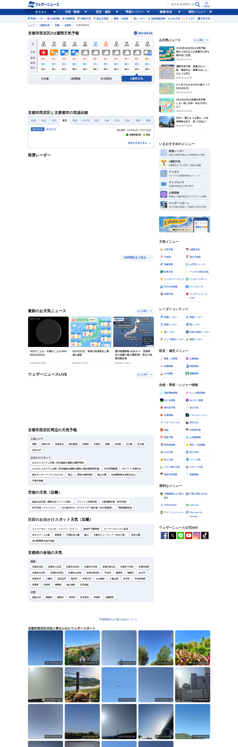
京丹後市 (84, 657)
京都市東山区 (109, 627)
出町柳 (117, 504)
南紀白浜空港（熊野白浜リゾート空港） (52, 562)
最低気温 (51, 129)
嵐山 (70, 535)
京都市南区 (143, 627)
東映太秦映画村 (85, 535)
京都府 (67, 25)
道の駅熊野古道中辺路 (43, 601)
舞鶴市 (49, 657)
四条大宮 (45, 504)
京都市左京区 (72, 627)
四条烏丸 (59, 504)
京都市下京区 (127, 627)
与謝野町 (109, 657)
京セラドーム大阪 (41, 595)
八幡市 (49, 639)
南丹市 (74, 639)
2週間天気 (45, 25)
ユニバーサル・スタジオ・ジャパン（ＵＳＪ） (55, 589)
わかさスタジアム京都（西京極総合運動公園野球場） (58, 523)
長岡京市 (36, 639)
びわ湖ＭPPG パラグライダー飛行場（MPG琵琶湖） (87, 568)
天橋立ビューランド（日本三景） (110, 595)
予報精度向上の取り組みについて (118, 679)
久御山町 (114, 639)
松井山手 (36, 510)
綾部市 (60, 657)
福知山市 (36, 657)
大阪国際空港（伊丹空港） (115, 562)
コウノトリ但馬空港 (87, 562)
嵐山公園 (101, 535)
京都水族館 (37, 541)
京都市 (97, 504)
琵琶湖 (58, 595)
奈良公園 (135, 595)
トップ (31, 25)
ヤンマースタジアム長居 (116, 589)
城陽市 (130, 633)
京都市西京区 (93, 633)
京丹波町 (84, 645)
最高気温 (38, 129)
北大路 (129, 504)
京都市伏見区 (57, 633)
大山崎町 (100, 639)
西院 (34, 504)
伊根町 (97, 657)
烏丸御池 (73, 504)
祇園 (107, 504)
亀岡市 (119, 633)
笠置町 (35, 645)
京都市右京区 (38, 633)
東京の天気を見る (139, 203)
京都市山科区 (75, 633)
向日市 (142, 633)
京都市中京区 (90, 627)
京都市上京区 (54, 627)
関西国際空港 (125, 568)
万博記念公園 (72, 595)
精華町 (58, 645)
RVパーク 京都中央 (131, 529)
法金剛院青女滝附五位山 (123, 535)
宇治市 (107, 633)
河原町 (85, 504)
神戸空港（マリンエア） (44, 568)
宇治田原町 (140, 639)
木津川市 (86, 639)
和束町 (47, 645)
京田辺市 (61, 639)
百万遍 (140, 504)
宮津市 (72, 657)
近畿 (57, 25)
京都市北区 (37, 627)
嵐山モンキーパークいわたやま (47, 535)
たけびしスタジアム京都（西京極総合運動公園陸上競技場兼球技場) (65, 529)
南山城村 (70, 645)
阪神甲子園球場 (91, 589)
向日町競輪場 (110, 529)
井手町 (126, 639)
